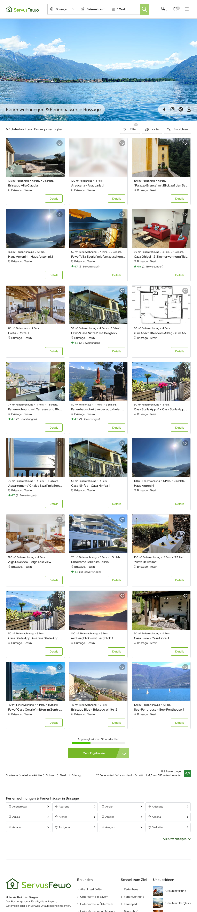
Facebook (164, 109)
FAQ (164, 9)
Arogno (110, 817)
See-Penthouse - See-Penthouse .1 (159, 709)
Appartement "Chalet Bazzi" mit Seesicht (35, 485)
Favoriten (178, 8)
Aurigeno (64, 827)
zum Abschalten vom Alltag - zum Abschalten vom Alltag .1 (161, 333)
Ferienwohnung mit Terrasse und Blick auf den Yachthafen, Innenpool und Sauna (35, 409)
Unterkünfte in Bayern (94, 897)
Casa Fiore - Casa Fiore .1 (151, 638)
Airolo (109, 806)
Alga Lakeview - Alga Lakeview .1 (30, 562)
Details (53, 198)
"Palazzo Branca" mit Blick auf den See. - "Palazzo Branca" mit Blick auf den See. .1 (161, 185)
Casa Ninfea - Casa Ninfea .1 (90, 485)
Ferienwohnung (134, 897)
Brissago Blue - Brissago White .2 (94, 709)
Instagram (172, 109)
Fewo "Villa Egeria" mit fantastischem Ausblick (98, 256)
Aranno (63, 817)
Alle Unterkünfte (91, 889)
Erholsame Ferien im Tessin (90, 562)
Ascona (156, 817)
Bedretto (157, 827)
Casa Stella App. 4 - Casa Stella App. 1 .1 (161, 409)
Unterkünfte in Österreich (96, 904)
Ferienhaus (131, 889)
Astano (16, 827)
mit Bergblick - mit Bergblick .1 (92, 638)
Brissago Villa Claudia (23, 185)
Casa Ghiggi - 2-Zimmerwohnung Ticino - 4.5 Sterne (161, 256)
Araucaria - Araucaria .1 (87, 185)
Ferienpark (131, 904)
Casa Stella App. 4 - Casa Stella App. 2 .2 (35, 638)
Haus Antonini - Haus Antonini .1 (30, 256)
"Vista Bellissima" (145, 562)
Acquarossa (19, 806)
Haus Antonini (144, 485)
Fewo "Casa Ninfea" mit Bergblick (94, 333)
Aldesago (157, 806)
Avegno (110, 827)
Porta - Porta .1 (18, 333)
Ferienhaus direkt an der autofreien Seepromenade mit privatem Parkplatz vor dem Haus (98, 409)
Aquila (16, 817)
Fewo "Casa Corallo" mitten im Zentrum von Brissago (35, 709)
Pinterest (180, 109)
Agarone (64, 806)
